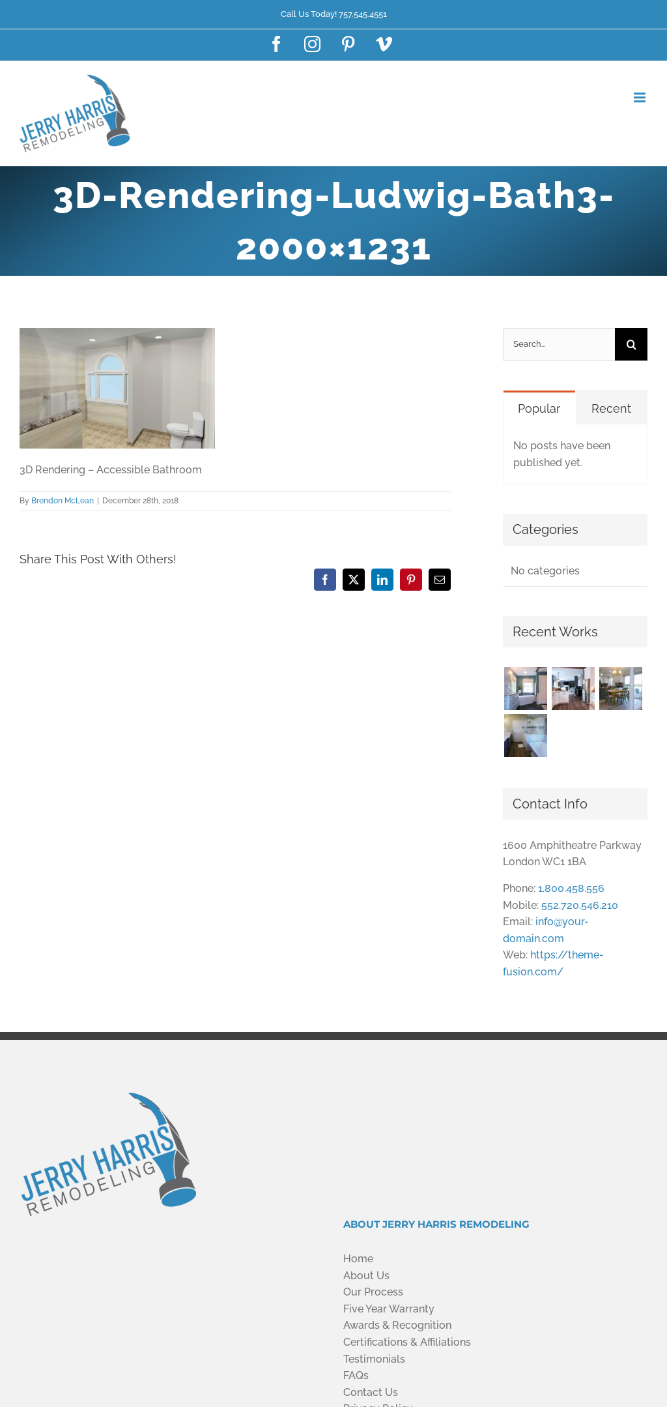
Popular (539, 408)
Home (358, 1258)
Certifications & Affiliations (407, 1342)
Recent (611, 408)
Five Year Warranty (388, 1309)
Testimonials (374, 1359)
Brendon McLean (62, 500)
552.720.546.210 (579, 905)
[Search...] (559, 344)
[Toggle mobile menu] (640, 97)
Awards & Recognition (397, 1325)
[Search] (631, 344)
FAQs (356, 1375)
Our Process (373, 1292)
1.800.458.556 (571, 888)
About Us (366, 1275)
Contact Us (370, 1392)
